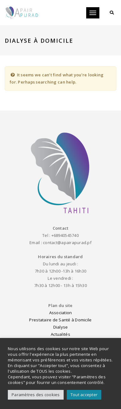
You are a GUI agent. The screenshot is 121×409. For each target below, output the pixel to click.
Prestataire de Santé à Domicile (60, 320)
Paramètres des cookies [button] (36, 394)
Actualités (60, 334)
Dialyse (60, 327)
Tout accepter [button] (84, 394)
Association (60, 312)
